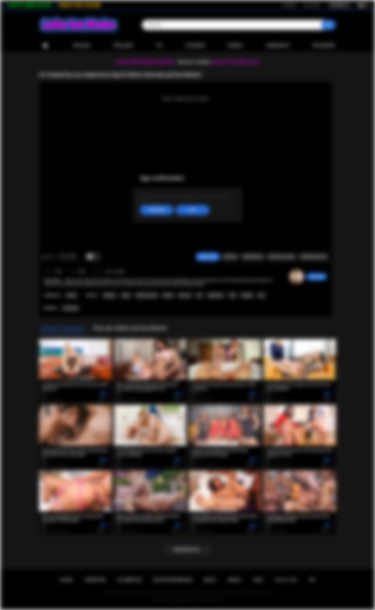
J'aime (44, 256)
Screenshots (253, 256)
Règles (210, 580)
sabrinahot (316, 276)
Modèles (235, 45)
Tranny (71, 295)
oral (199, 295)
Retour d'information (173, 580)
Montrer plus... (187, 550)
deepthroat (215, 295)
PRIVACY (235, 580)
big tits (168, 295)
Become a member (194, 62)
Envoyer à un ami (281, 256)
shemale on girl (146, 295)
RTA (312, 580)
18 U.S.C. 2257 (286, 580)
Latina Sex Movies (177, 600)
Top (159, 45)
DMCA (258, 580)
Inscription (289, 5)
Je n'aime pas (50, 256)
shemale (109, 295)
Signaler (230, 256)
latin (232, 295)
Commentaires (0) (313, 256)
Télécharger (323, 45)
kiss (261, 295)
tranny (125, 295)
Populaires (123, 45)
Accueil (45, 45)
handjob (247, 295)
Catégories (195, 45)
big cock (185, 295)
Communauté (277, 45)
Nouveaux (82, 45)
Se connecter (311, 5)
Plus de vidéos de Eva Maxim (130, 328)
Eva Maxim (70, 308)
